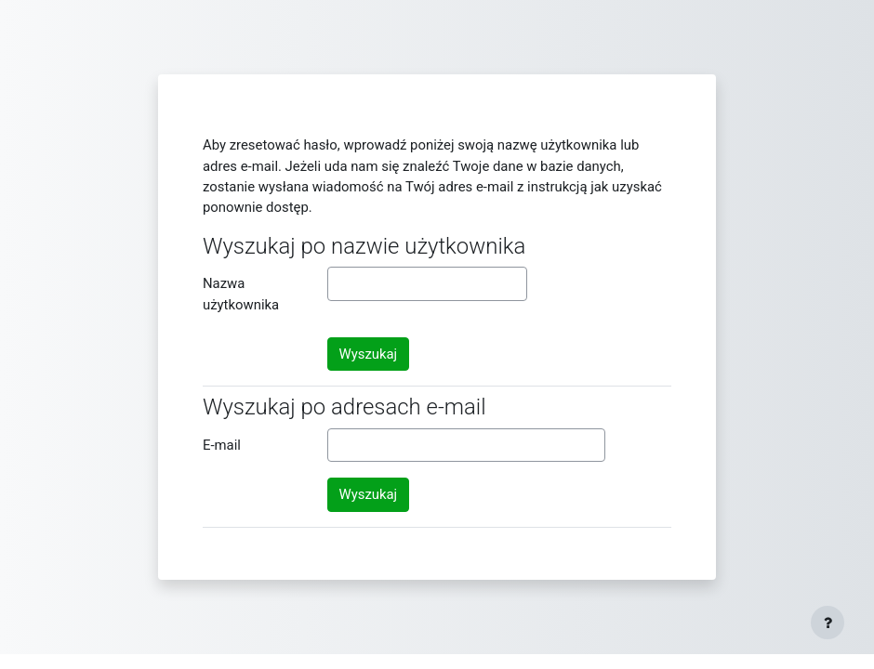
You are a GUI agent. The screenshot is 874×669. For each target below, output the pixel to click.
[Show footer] (827, 622)
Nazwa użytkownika (241, 293)
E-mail (222, 445)
